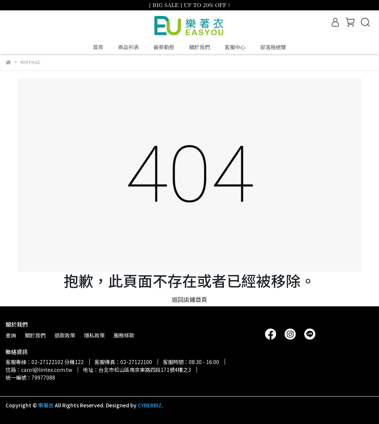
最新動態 (164, 47)
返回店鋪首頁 (189, 299)
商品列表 (128, 47)
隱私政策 (94, 335)
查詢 (11, 335)
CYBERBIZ (150, 405)
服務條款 (124, 335)
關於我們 (199, 47)
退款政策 (64, 335)
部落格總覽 (273, 47)
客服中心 (235, 47)
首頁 (98, 47)
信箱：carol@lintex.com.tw (39, 369)
